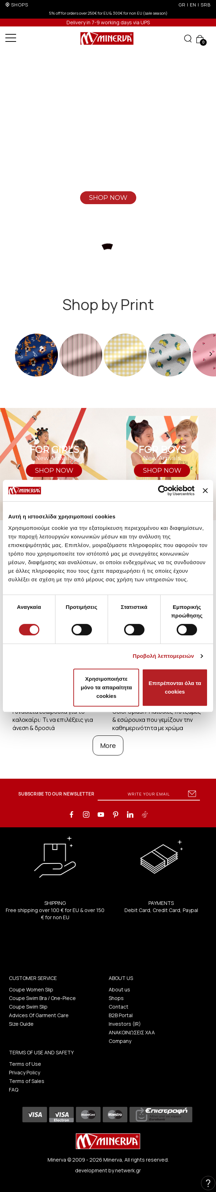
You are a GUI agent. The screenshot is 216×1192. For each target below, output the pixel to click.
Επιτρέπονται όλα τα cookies (174, 687)
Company (120, 1041)
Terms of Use (25, 1063)
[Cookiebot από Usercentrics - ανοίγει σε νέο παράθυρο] (163, 490)
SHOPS (19, 4)
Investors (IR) (125, 1023)
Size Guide (21, 1023)
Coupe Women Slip (31, 989)
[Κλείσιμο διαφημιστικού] (205, 490)
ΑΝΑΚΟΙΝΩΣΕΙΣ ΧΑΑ (132, 1032)
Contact (118, 1006)
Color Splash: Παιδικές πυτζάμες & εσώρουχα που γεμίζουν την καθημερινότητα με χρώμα (156, 720)
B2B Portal (121, 1015)
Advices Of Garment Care (39, 1015)
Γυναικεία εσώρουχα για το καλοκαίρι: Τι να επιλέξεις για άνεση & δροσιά (53, 720)
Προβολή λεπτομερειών (163, 656)
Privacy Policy (24, 1072)
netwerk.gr (128, 1170)
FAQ (13, 1089)
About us (119, 989)
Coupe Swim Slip (28, 1006)
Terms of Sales (26, 1081)
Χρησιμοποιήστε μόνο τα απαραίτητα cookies (106, 687)
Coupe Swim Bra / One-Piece (42, 998)
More (108, 745)
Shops (116, 998)
